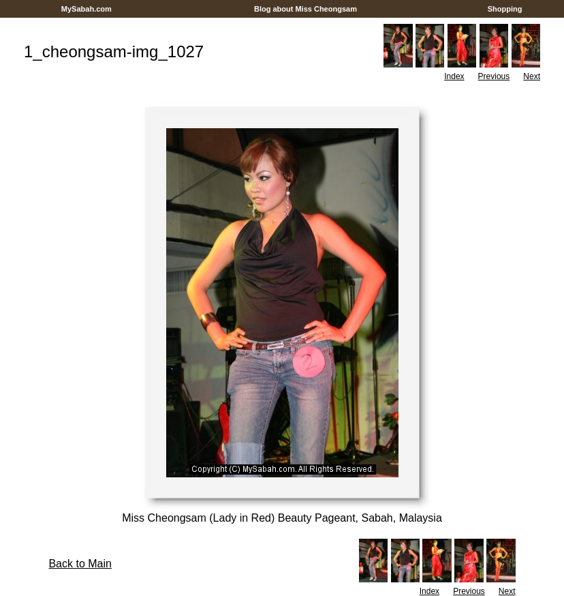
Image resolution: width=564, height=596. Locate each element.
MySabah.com (86, 9)
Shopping (505, 9)
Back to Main (79, 563)
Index (454, 76)
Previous (494, 76)
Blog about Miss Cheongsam (305, 9)
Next (531, 76)
